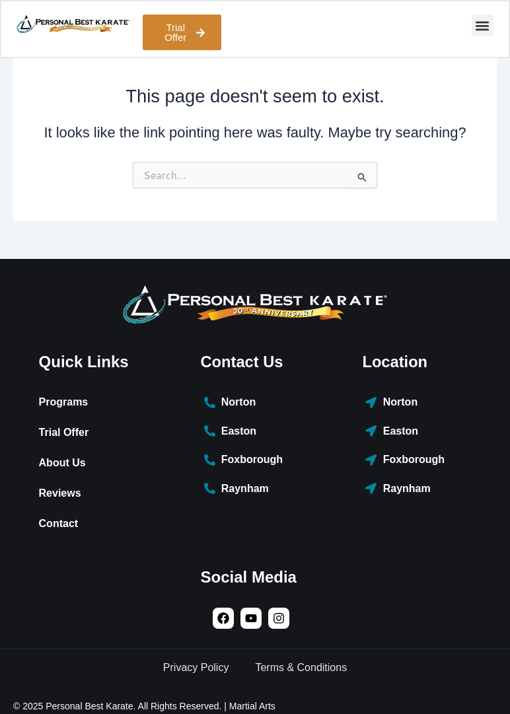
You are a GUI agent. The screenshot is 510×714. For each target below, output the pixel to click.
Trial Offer (64, 432)
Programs (64, 402)
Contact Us (243, 362)
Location (395, 362)
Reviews (60, 493)
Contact (59, 523)
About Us (62, 462)
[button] (482, 26)
